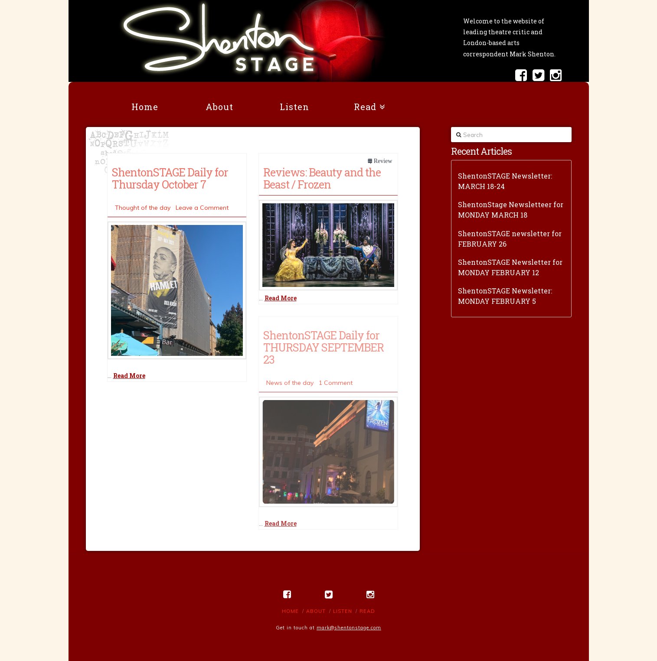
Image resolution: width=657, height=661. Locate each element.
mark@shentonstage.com (349, 628)
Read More (129, 375)
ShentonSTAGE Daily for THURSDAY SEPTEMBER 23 (323, 347)
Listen (342, 611)
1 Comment (336, 383)
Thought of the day (142, 208)
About (316, 611)
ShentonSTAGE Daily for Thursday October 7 (170, 178)
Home (290, 611)
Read (367, 611)
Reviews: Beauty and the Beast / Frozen (322, 178)
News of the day (290, 383)
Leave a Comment (202, 208)
